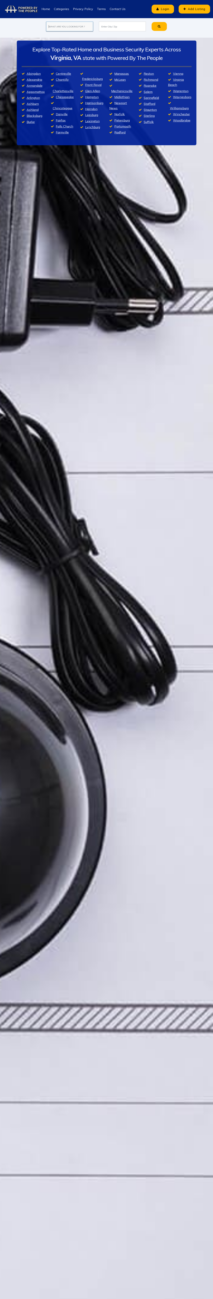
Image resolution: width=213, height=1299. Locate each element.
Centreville (63, 74)
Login (162, 9)
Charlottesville (63, 91)
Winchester (181, 114)
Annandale (34, 85)
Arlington (33, 98)
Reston (149, 74)
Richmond (151, 80)
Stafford (149, 104)
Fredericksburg (92, 79)
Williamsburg (179, 108)
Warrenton (180, 91)
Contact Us (118, 9)
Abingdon (34, 74)
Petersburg (122, 120)
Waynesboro (182, 97)
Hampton (92, 97)
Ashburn (33, 104)
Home (46, 9)
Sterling (149, 116)
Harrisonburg (94, 103)
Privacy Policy (83, 9)
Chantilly (62, 80)
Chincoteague (62, 108)
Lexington (92, 121)
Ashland (33, 110)
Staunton (150, 110)
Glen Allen (92, 91)
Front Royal (93, 85)
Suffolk (149, 122)
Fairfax (61, 120)
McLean (120, 80)
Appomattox (36, 92)
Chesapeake (65, 97)
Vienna (178, 74)
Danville (62, 114)
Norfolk (119, 114)
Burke (31, 122)
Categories (61, 9)
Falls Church (64, 126)
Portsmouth (122, 126)
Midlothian (122, 97)
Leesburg (91, 115)
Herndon (91, 109)
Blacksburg (34, 116)
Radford (120, 132)
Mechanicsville (121, 91)
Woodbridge (181, 120)
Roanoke (150, 85)
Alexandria (34, 80)
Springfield (151, 98)
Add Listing (194, 9)
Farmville (62, 132)
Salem (148, 92)
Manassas (121, 74)
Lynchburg (92, 127)
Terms (101, 9)
